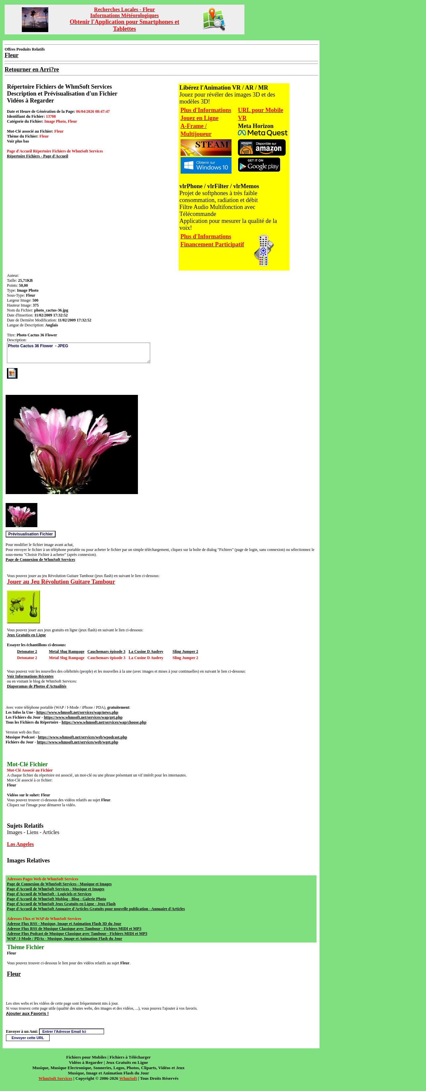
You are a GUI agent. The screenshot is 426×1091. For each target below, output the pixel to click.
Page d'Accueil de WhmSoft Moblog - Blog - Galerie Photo (56, 899)
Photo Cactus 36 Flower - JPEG (78, 353)
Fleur (14, 974)
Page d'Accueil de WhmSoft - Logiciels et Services (49, 894)
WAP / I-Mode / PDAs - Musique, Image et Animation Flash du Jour (64, 938)
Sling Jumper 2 (185, 651)
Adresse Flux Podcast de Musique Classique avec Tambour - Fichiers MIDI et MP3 (77, 933)
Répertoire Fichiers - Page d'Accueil (37, 156)
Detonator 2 (27, 651)
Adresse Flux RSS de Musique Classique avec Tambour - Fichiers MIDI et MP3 (74, 928)
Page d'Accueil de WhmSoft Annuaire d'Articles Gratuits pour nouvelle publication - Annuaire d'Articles (96, 908)
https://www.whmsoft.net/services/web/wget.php (77, 742)
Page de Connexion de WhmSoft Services (40, 559)
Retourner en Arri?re (32, 69)
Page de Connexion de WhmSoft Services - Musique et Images (59, 884)
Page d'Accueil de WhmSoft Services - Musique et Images (55, 889)
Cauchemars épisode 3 (106, 651)
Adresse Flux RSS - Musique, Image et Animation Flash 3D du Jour (64, 923)
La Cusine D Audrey (146, 651)
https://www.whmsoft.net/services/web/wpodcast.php (82, 737)
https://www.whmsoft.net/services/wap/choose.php (104, 722)
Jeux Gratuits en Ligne (26, 635)
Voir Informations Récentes (30, 676)
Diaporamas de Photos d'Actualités (36, 686)
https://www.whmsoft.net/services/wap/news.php (77, 712)
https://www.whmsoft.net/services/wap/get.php (83, 717)
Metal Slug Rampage (66, 651)
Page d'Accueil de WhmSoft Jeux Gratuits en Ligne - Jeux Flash (61, 904)
